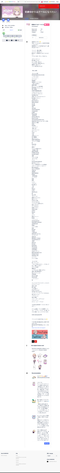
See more (47, 443)
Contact (17, 460)
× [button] (58, 6)
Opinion (17, 462)
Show (3, 20)
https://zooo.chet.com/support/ (38, 327)
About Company (4, 455)
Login (57, 1)
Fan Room (8, 20)
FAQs (17, 455)
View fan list (41, 37)
